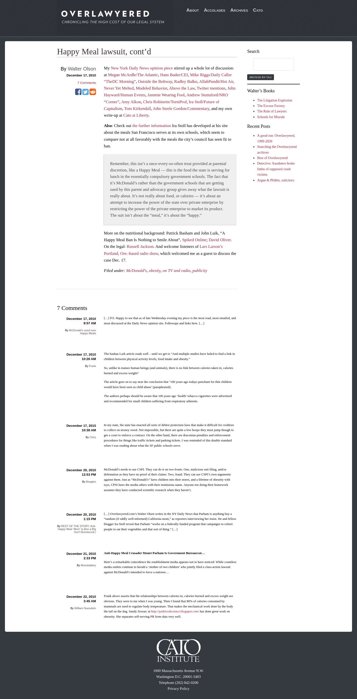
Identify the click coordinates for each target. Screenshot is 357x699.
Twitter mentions (211, 88)
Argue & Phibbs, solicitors (275, 180)
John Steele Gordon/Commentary (181, 108)
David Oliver (220, 239)
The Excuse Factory (271, 106)
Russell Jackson (140, 246)
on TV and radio (176, 270)
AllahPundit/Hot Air (216, 81)
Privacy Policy (178, 689)
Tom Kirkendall (137, 108)
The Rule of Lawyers (272, 111)
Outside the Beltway (155, 81)
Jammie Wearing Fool (166, 95)
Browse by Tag (260, 77)
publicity (199, 270)
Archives (239, 10)
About (192, 10)
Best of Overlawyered (272, 158)
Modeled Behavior (151, 88)
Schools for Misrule (271, 117)
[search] (269, 64)
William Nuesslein (85, 608)
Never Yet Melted (119, 88)
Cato (258, 10)
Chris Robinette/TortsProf (165, 102)
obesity (154, 270)
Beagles (91, 481)
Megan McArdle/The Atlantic (133, 74)
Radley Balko (185, 81)
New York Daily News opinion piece (142, 68)
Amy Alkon (131, 102)
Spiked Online (194, 239)
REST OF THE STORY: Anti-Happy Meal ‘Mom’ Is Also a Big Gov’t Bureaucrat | (77, 529)
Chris (92, 437)
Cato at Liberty (136, 115)
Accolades (214, 10)
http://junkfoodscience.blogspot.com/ (175, 611)
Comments (86, 83)
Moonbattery (88, 565)
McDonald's (136, 270)
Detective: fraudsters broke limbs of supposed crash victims (276, 169)
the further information (151, 125)
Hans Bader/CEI (174, 74)
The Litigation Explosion (274, 100)
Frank (92, 366)
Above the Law (182, 88)
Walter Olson (82, 68)
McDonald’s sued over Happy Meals (82, 332)
